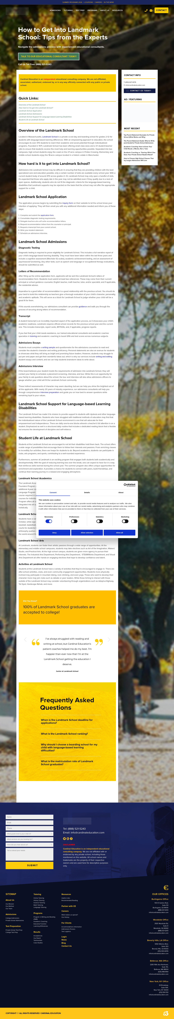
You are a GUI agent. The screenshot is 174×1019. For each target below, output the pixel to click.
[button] (71, 721)
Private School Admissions (15, 920)
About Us (10, 900)
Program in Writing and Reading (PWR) (44, 918)
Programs (38, 913)
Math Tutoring (38, 905)
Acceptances (38, 936)
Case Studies (38, 943)
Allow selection (87, 533)
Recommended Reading (70, 900)
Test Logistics (66, 931)
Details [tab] (87, 492)
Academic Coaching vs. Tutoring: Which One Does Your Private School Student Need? (139, 154)
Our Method (10, 906)
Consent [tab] (53, 492)
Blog (64, 943)
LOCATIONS (88, 2)
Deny (54, 533)
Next (109, 639)
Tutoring (37, 894)
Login (64, 936)
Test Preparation (13, 926)
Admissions (11, 914)
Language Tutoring (40, 907)
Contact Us (67, 946)
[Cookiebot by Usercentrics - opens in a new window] (125, 485)
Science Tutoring (39, 903)
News (64, 940)
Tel (146, 10)
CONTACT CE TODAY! (138, 91)
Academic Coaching (40, 921)
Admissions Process (68, 929)
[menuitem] (55, 10)
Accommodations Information (72, 927)
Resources (66, 894)
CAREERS (98, 2)
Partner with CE (69, 906)
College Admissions (12, 918)
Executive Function (40, 924)
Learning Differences (41, 926)
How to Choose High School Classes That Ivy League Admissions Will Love (139, 159)
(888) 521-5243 (43, 64)
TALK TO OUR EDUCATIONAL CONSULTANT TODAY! (49, 56)
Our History (65, 917)
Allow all (119, 533)
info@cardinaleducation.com (87, 832)
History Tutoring (39, 900)
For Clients (66, 923)
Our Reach (37, 938)
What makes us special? (70, 915)
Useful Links (66, 898)
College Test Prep (12, 932)
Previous (25, 639)
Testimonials (38, 940)
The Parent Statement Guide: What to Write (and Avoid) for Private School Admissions (139, 142)
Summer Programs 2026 (72, 2)
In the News (109, 2)
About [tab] (120, 492)
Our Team (9, 909)
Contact (161, 10)
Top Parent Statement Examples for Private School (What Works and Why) (139, 136)
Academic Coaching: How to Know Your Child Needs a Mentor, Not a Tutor (138, 148)
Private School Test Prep (14, 930)
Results (37, 932)
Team (151, 10)
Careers (65, 911)
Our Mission (10, 904)
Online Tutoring (39, 898)
